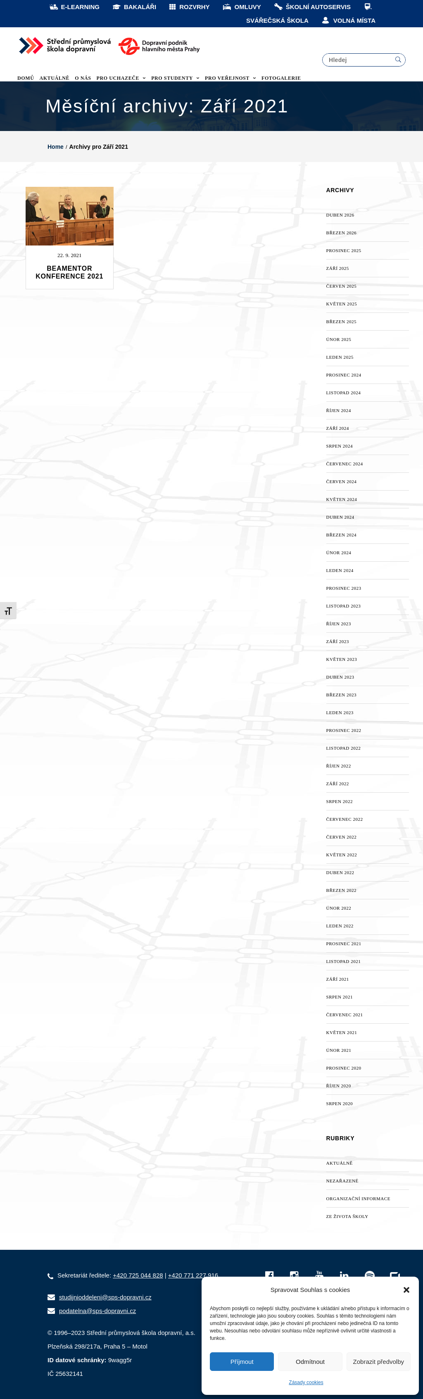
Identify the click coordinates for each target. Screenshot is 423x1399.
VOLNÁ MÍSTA (348, 20)
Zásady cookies (306, 1382)
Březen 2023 (341, 694)
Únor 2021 (339, 1050)
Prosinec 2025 (343, 250)
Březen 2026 (341, 232)
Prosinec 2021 (343, 943)
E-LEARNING (74, 6)
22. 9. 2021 (69, 255)
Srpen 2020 (339, 1103)
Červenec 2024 (344, 463)
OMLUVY (241, 6)
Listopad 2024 (343, 392)
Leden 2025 (340, 357)
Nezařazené (342, 1180)
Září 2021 (337, 979)
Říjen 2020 (338, 1085)
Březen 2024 (341, 534)
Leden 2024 (340, 570)
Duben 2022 (340, 872)
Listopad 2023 (343, 605)
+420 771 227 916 (193, 1275)
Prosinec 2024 (343, 374)
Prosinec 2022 (343, 730)
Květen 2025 (341, 303)
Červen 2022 (341, 836)
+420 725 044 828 (138, 1275)
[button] (406, 1290)
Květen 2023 (341, 659)
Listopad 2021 (343, 961)
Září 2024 (337, 428)
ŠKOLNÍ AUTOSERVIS (312, 6)
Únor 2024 (339, 552)
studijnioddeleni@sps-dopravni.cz (105, 1297)
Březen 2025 (341, 321)
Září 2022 (337, 783)
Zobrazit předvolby (378, 1361)
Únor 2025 (339, 339)
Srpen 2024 (339, 445)
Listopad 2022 (343, 748)
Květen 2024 (341, 499)
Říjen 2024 (338, 410)
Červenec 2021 (344, 1014)
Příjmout (242, 1361)
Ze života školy (347, 1216)
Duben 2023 (340, 676)
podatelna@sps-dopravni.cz (97, 1310)
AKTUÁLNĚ (339, 1163)
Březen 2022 (341, 890)
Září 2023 (337, 641)
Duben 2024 (340, 517)
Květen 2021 (341, 1032)
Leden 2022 (340, 925)
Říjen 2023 (338, 623)
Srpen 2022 (339, 801)
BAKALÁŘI (134, 6)
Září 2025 (337, 268)
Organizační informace (358, 1198)
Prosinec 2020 (343, 1067)
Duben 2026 (340, 214)
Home (56, 146)
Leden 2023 (340, 712)
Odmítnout (310, 1361)
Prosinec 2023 (343, 588)
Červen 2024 (341, 481)
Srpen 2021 (339, 996)
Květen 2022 (341, 854)
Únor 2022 (339, 908)
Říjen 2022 (338, 765)
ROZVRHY (189, 6)
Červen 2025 (341, 286)
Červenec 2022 (344, 819)
